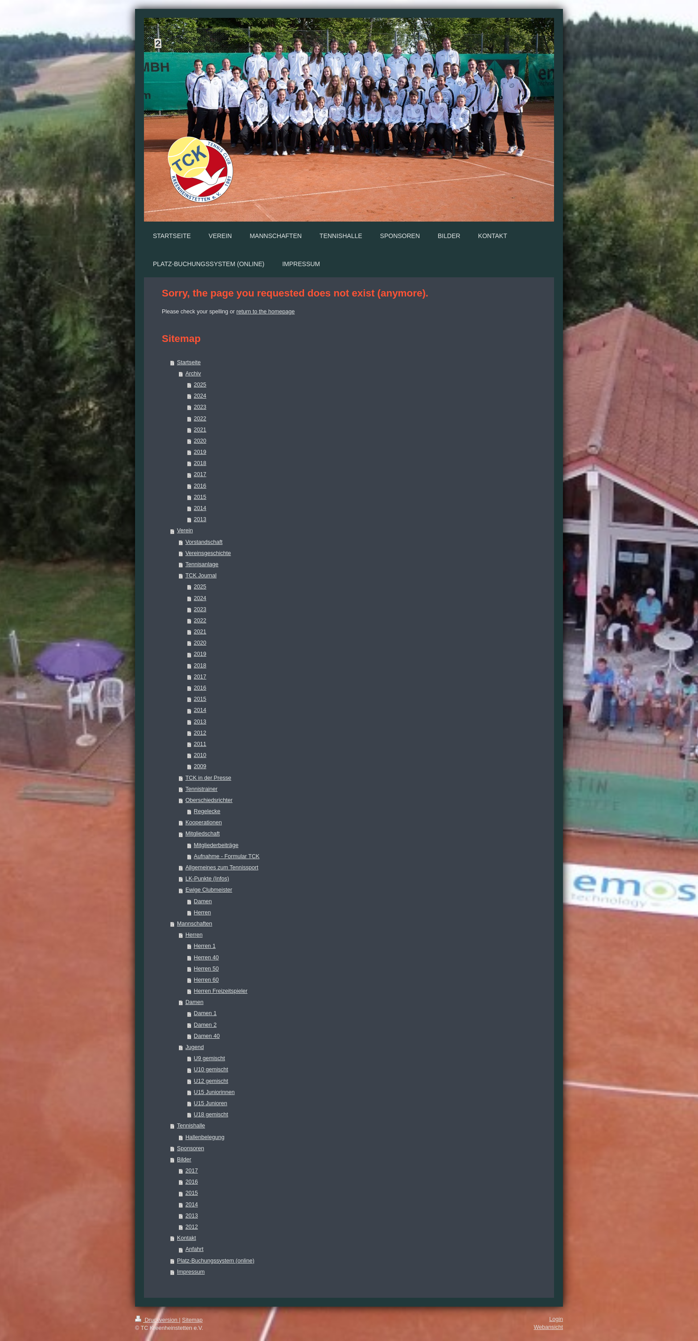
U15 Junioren (210, 1103)
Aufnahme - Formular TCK (226, 856)
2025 (200, 385)
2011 (200, 744)
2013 (200, 519)
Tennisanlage (201, 564)
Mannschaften (194, 924)
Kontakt (186, 1238)
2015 (200, 497)
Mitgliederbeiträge (216, 845)
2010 (200, 755)
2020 (200, 441)
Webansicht (548, 1327)
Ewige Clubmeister (208, 890)
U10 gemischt (211, 1069)
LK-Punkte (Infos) (207, 879)
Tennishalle (191, 1126)
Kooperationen (203, 822)
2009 (200, 766)
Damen (203, 901)
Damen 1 (205, 1013)
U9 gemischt (209, 1058)
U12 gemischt (211, 1081)
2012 (200, 733)
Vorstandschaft (203, 542)
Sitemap (192, 1320)
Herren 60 (206, 980)
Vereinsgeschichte (208, 553)
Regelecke (207, 811)
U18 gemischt (211, 1114)
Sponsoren (190, 1148)
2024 (200, 396)
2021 (200, 430)
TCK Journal (201, 575)
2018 (200, 463)
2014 (200, 508)
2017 (200, 474)
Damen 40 (207, 1036)
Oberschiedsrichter (209, 800)
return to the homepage (265, 312)
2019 (200, 452)
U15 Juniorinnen (214, 1092)
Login (556, 1319)
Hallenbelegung (205, 1137)
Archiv (193, 373)
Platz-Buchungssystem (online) (216, 1261)
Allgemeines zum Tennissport (222, 867)
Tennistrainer (201, 789)
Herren (202, 912)
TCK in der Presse (208, 778)
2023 (200, 407)
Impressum (191, 1272)
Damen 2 (205, 1025)
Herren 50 (206, 969)
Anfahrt (194, 1249)
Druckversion (157, 1320)
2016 (200, 486)
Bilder (184, 1159)
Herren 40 (206, 957)
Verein (185, 530)
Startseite (189, 362)
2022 (200, 418)
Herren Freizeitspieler (220, 991)
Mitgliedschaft (202, 834)
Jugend (194, 1047)
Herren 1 (205, 946)
